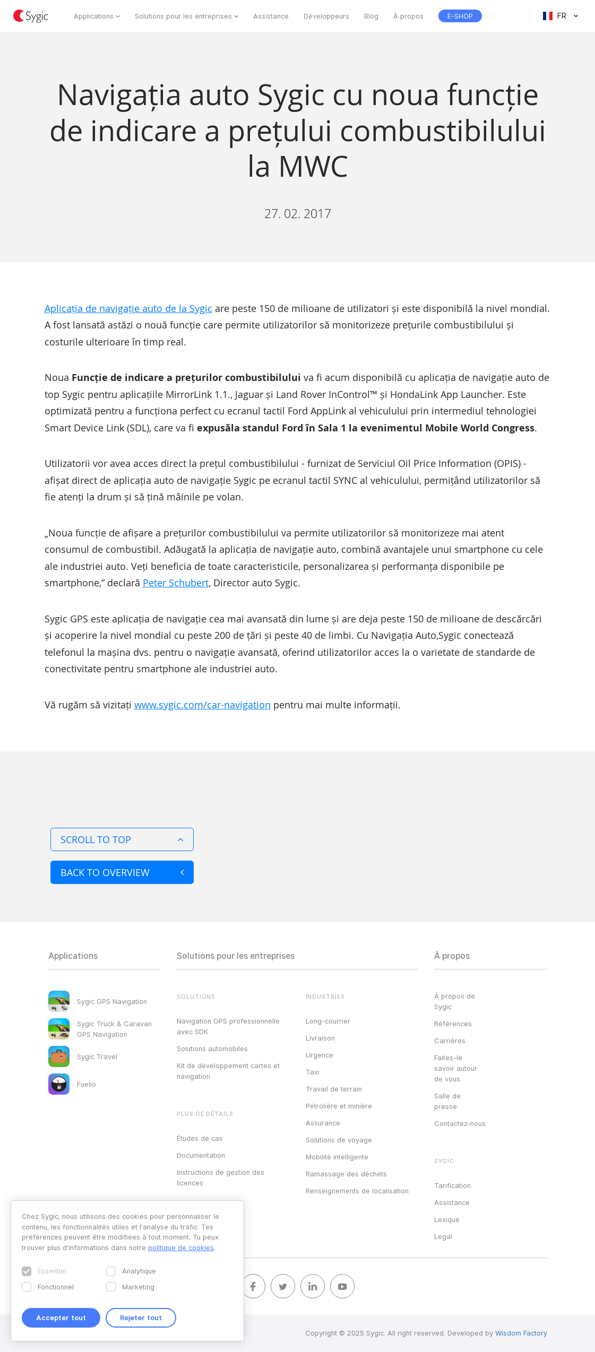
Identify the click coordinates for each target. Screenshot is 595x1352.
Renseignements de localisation (357, 1190)
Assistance (271, 16)
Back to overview (122, 872)
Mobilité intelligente (337, 1156)
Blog (371, 16)
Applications (94, 16)
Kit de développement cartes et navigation (228, 1070)
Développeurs (326, 16)
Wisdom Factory (521, 1333)
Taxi (313, 1072)
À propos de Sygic (454, 1001)
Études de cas (200, 1138)
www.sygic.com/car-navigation (202, 704)
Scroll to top (122, 839)
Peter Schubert (176, 582)
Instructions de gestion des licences (220, 1177)
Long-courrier (328, 1021)
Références (453, 1023)
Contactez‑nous (460, 1123)
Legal (443, 1236)
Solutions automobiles (212, 1048)
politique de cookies (181, 1247)
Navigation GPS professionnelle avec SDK (228, 1026)
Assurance (323, 1123)
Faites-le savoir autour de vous (455, 1068)
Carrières (449, 1040)
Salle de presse (447, 1101)
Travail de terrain (334, 1089)
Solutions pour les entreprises (183, 16)
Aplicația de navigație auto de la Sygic (128, 308)
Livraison (320, 1038)
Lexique (447, 1219)
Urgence (319, 1055)
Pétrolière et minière (339, 1106)
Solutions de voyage (339, 1140)
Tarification (452, 1185)
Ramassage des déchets (346, 1173)
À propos (408, 16)
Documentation (201, 1155)
